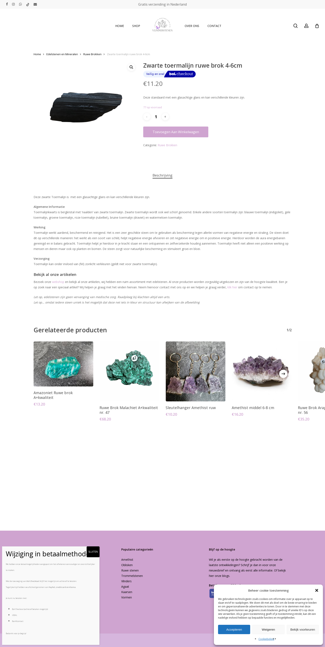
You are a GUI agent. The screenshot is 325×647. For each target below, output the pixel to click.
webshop (58, 282)
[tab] (162, 175)
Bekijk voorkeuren (302, 629)
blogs (225, 576)
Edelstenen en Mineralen (62, 54)
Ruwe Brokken (92, 54)
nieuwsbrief (216, 570)
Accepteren (234, 629)
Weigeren (268, 629)
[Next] (283, 374)
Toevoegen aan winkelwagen (176, 132)
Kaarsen (126, 592)
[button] (317, 590)
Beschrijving (162, 175)
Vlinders (126, 581)
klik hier (232, 287)
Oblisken (127, 565)
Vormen (126, 597)
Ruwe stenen (130, 570)
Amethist (127, 560)
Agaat (125, 587)
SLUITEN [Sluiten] (93, 551)
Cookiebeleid (266, 639)
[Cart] (317, 26)
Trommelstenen (132, 576)
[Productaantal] (156, 116)
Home (37, 54)
